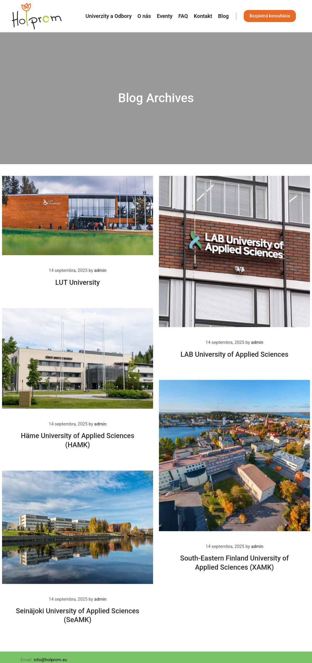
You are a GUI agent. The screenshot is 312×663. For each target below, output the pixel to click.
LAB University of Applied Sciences (234, 354)
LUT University (77, 282)
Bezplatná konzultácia (270, 16)
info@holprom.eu (50, 659)
